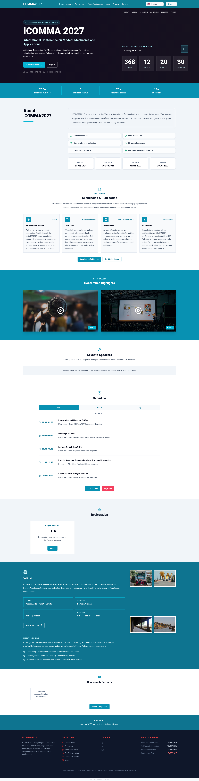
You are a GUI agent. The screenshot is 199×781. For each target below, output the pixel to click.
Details (52, 548)
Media (134, 12)
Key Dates (108, 489)
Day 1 (59, 408)
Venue (173, 12)
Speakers (143, 12)
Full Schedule (92, 489)
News (108, 4)
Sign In (171, 4)
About (69, 4)
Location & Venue (70, 757)
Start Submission (112, 259)
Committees (68, 743)
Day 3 (140, 408)
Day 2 (99, 408)
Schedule (154, 12)
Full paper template (52, 72)
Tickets (164, 12)
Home (61, 4)
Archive (116, 4)
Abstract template (32, 72)
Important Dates (70, 750)
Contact (125, 4)
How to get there (34, 625)
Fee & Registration (95, 4)
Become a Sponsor (99, 707)
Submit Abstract (34, 65)
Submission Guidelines (89, 259)
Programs (80, 4)
